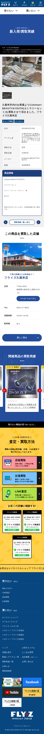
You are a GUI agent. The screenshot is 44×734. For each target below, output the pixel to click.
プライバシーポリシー (22, 726)
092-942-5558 (12, 517)
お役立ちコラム (28, 648)
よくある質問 (27, 652)
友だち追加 (12, 530)
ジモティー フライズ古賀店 (13, 630)
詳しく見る (22, 338)
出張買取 (5, 601)
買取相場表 (7, 671)
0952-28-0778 (22, 543)
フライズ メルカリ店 (10, 626)
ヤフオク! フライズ (9, 622)
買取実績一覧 (7, 662)
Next (39, 390)
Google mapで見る (28, 298)
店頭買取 (5, 597)
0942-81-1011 (32, 517)
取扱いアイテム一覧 (10, 657)
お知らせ (6, 666)
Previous (4, 390)
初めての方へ (7, 588)
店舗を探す (7, 652)
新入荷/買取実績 (14, 47)
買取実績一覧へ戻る (22, 222)
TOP (3, 47)
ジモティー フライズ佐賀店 (13, 639)
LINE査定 (6, 593)
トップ (5, 648)
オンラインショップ (10, 617)
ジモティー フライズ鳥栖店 (13, 635)
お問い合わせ (27, 662)
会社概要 (30, 657)
